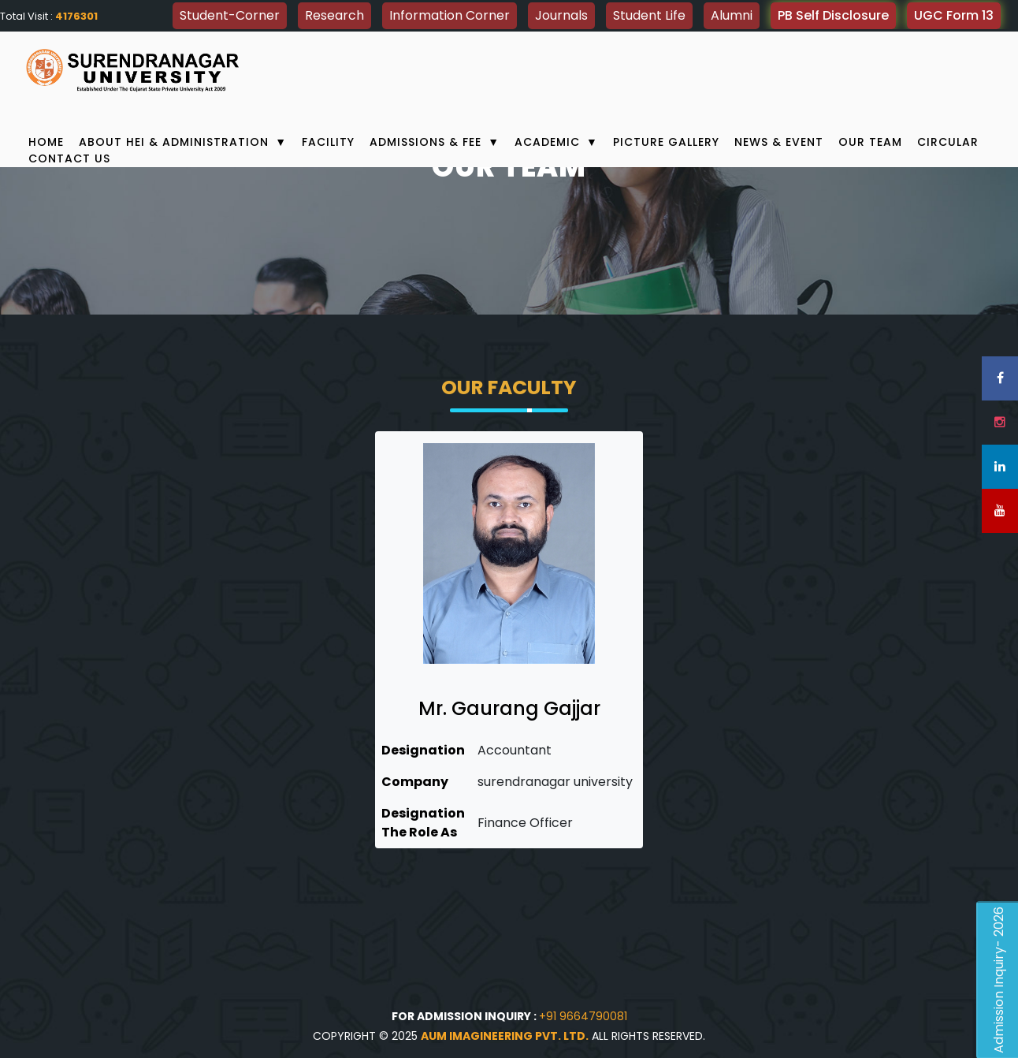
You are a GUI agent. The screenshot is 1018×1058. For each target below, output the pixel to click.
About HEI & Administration (183, 142)
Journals (561, 15)
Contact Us (69, 158)
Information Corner (449, 15)
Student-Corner (230, 15)
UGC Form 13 (954, 15)
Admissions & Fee (435, 142)
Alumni (731, 15)
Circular (948, 142)
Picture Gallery (666, 142)
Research (334, 15)
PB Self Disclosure (833, 15)
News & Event (778, 142)
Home (46, 142)
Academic (556, 142)
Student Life (649, 15)
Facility (328, 142)
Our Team (870, 142)
